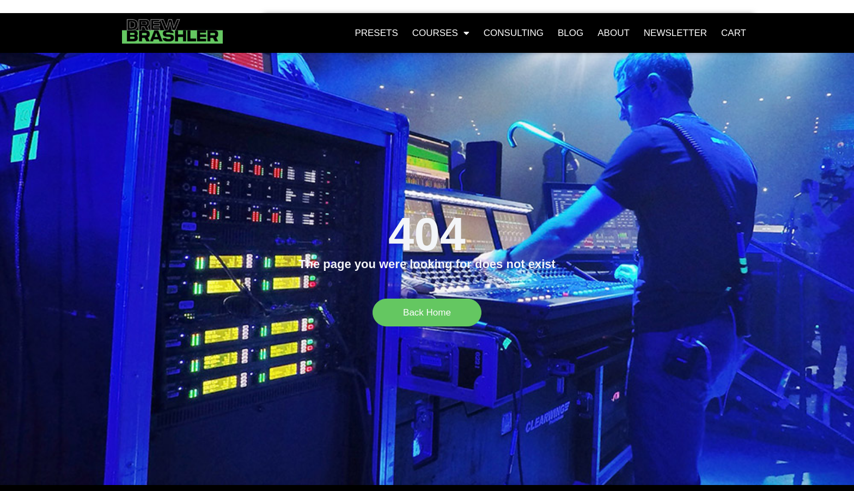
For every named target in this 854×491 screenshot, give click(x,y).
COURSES (440, 33)
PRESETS (376, 33)
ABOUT (613, 33)
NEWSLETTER (675, 33)
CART (733, 33)
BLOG (570, 33)
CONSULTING (514, 33)
